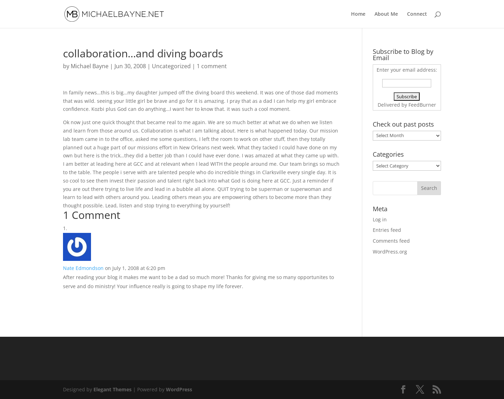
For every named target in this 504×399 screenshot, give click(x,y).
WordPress (179, 389)
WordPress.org (390, 251)
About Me (386, 14)
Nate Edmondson (83, 268)
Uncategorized (171, 66)
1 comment (212, 66)
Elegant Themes (112, 389)
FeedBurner (422, 104)
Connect (417, 14)
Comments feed (391, 240)
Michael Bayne (89, 66)
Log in (380, 219)
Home (358, 14)
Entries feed (387, 230)
